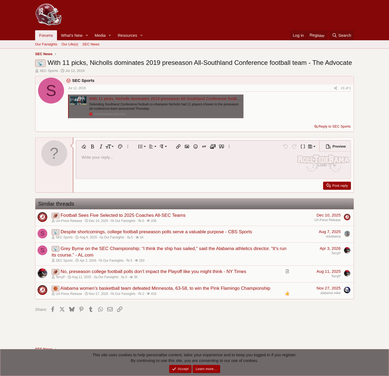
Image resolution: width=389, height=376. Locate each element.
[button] (86, 35)
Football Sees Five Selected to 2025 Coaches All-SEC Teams (123, 215)
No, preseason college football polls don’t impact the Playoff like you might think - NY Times (153, 271)
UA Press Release (327, 220)
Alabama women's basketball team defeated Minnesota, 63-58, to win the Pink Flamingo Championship (165, 288)
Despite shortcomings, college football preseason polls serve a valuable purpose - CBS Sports (156, 231)
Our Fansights (46, 44)
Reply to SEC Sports (334, 126)
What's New (72, 35)
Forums (46, 35)
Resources (127, 35)
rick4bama (333, 236)
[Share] (335, 88)
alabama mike (330, 293)
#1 (343, 88)
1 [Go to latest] (350, 88)
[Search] (341, 35)
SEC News (90, 44)
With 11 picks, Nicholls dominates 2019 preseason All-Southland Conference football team (170, 98)
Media (100, 35)
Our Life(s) (70, 44)
